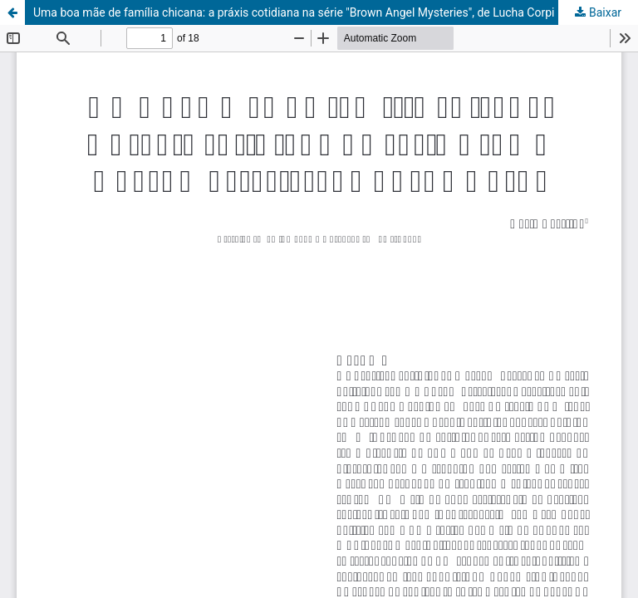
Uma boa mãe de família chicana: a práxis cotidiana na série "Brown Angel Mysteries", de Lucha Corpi (293, 12)
